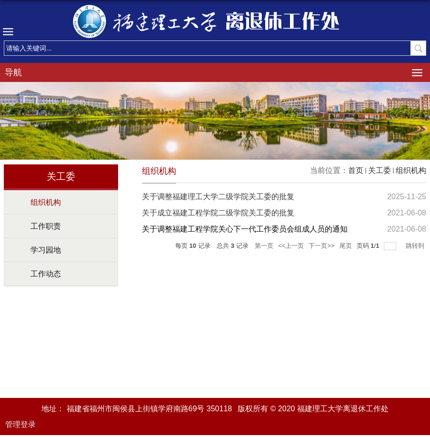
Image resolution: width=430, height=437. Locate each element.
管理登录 (20, 424)
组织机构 (411, 170)
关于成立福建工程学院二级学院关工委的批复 (218, 213)
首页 (355, 170)
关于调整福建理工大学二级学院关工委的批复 (218, 197)
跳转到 (416, 245)
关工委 (379, 170)
